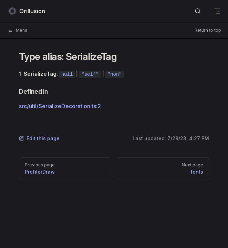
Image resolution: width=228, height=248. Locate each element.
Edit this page (39, 138)
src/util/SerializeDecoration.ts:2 (60, 106)
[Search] (197, 11)
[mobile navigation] (217, 11)
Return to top (208, 30)
